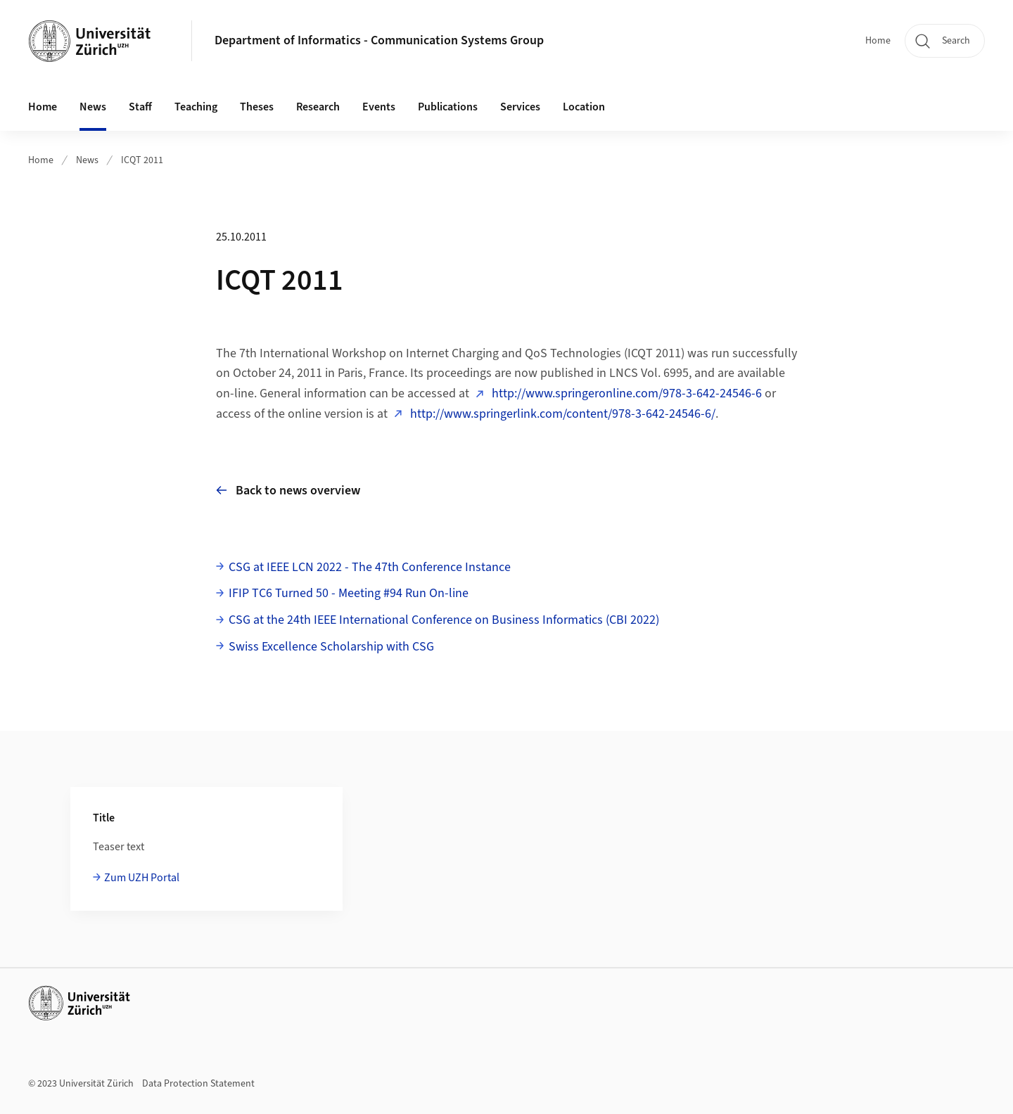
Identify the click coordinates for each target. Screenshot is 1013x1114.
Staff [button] (140, 107)
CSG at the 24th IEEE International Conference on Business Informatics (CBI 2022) (444, 620)
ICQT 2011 (142, 160)
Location (584, 107)
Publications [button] (448, 107)
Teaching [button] (195, 107)
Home (878, 41)
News (92, 107)
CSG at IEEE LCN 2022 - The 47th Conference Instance (370, 567)
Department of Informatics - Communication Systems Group (379, 40)
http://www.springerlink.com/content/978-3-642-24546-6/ (561, 414)
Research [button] (318, 107)
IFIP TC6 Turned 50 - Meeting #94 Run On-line (349, 593)
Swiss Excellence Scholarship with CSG (331, 646)
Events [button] (378, 107)
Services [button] (520, 107)
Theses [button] (257, 107)
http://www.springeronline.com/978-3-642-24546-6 (625, 393)
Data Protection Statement (198, 1084)
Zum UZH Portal (141, 877)
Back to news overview (288, 490)
